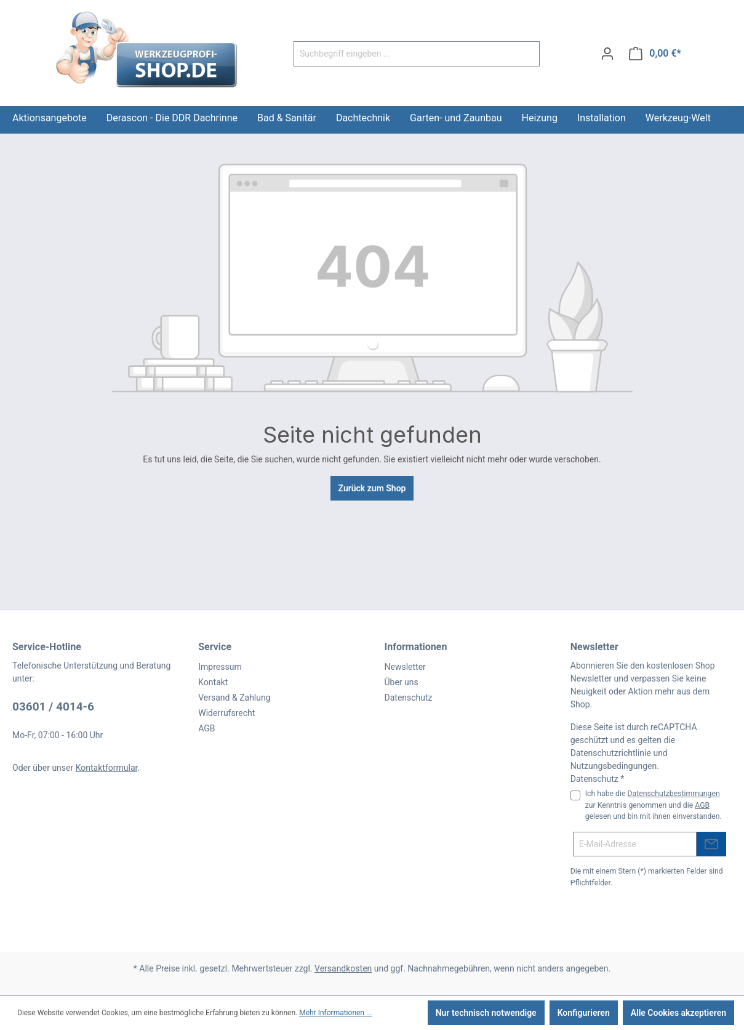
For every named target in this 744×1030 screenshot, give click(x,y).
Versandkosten (343, 968)
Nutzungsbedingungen (613, 766)
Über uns (401, 682)
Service (214, 647)
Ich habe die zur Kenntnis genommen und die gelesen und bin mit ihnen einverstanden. (653, 805)
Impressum (219, 667)
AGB (206, 728)
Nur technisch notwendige (486, 1013)
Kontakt (213, 682)
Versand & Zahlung (234, 697)
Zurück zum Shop (372, 488)
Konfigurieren (584, 1013)
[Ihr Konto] (607, 53)
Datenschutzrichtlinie (610, 753)
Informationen (416, 647)
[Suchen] (525, 53)
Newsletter (405, 667)
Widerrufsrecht (226, 713)
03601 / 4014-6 (53, 706)
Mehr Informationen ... (335, 1012)
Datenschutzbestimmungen (674, 793)
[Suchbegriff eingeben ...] (402, 53)
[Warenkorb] (655, 53)
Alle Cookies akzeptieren (678, 1013)
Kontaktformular (107, 768)
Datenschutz (409, 697)
